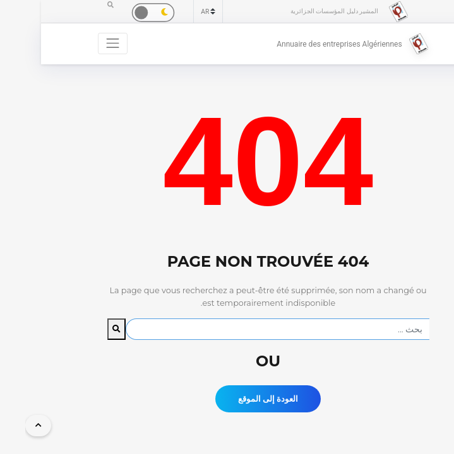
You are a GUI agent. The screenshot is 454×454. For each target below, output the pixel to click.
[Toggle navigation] (72, 43)
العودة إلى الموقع (227, 399)
